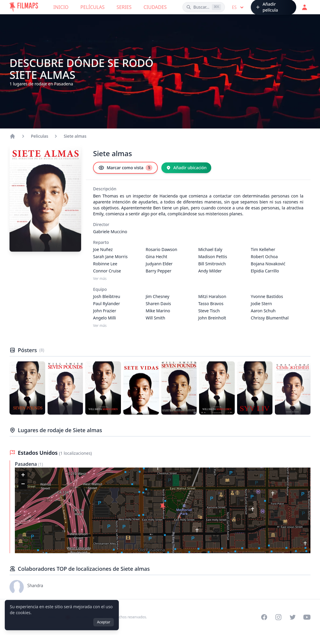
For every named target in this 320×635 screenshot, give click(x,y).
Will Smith (155, 318)
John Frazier (104, 310)
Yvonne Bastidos (267, 296)
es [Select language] (238, 7)
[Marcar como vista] (125, 168)
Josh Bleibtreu (106, 296)
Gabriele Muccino (110, 231)
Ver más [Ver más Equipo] (100, 325)
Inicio (61, 7)
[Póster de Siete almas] (27, 388)
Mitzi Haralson (212, 296)
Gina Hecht (156, 256)
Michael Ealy (210, 249)
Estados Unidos (38, 452)
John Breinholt (212, 318)
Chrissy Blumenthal (270, 318)
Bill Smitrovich (212, 263)
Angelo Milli (104, 318)
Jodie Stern (261, 303)
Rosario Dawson (161, 249)
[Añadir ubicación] (186, 167)
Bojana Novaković (268, 263)
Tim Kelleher (263, 249)
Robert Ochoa (264, 256)
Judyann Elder (159, 263)
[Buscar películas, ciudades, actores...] (203, 7)
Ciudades (155, 7)
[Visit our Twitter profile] (292, 617)
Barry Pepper (158, 271)
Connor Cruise (107, 271)
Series (124, 7)
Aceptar (103, 622)
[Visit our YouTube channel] (306, 617)
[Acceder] (304, 7)
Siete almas (75, 136)
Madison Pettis (212, 256)
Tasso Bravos (210, 303)
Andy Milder (210, 271)
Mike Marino (158, 310)
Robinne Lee (105, 263)
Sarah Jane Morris (110, 256)
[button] (162, 506)
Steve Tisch (209, 310)
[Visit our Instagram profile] (278, 617)
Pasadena (26, 464)
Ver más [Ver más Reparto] (100, 278)
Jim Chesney (157, 296)
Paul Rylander (106, 303)
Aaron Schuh (263, 310)
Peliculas (39, 136)
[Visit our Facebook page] (264, 617)
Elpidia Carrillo (265, 271)
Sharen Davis (158, 303)
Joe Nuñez (103, 249)
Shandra (35, 585)
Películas (93, 7)
